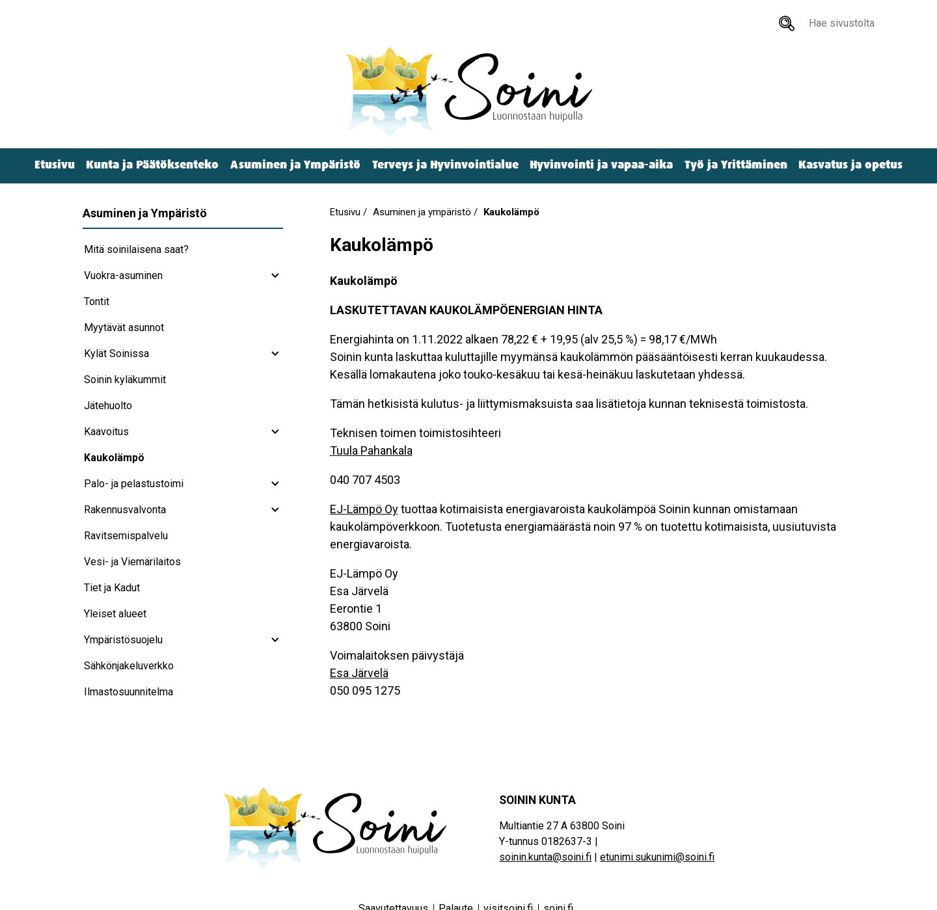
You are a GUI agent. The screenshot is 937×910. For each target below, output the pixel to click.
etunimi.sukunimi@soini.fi (657, 857)
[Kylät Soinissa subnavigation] (275, 354)
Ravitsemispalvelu (126, 535)
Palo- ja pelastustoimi (133, 483)
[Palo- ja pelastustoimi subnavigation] (275, 484)
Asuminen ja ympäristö (422, 212)
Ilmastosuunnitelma (128, 692)
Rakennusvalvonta (125, 509)
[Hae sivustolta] (787, 23)
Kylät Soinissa (116, 353)
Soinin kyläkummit (125, 379)
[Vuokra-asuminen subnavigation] (275, 276)
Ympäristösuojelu (123, 640)
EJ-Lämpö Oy (364, 509)
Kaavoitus (106, 431)
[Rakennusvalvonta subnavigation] (275, 510)
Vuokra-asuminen (123, 275)
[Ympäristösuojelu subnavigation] (275, 640)
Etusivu (54, 165)
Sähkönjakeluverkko (129, 666)
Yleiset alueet (115, 614)
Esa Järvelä (359, 673)
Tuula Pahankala (371, 450)
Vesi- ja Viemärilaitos (132, 561)
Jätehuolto (108, 405)
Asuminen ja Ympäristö (295, 165)
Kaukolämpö (114, 457)
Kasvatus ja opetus (850, 165)
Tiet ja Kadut (112, 588)
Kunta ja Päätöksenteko (152, 165)
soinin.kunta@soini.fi (545, 857)
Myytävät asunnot (124, 327)
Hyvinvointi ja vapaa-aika (601, 165)
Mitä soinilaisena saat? (136, 249)
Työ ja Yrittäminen (736, 165)
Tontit (96, 301)
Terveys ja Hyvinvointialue (445, 165)
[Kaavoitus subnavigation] (275, 432)
